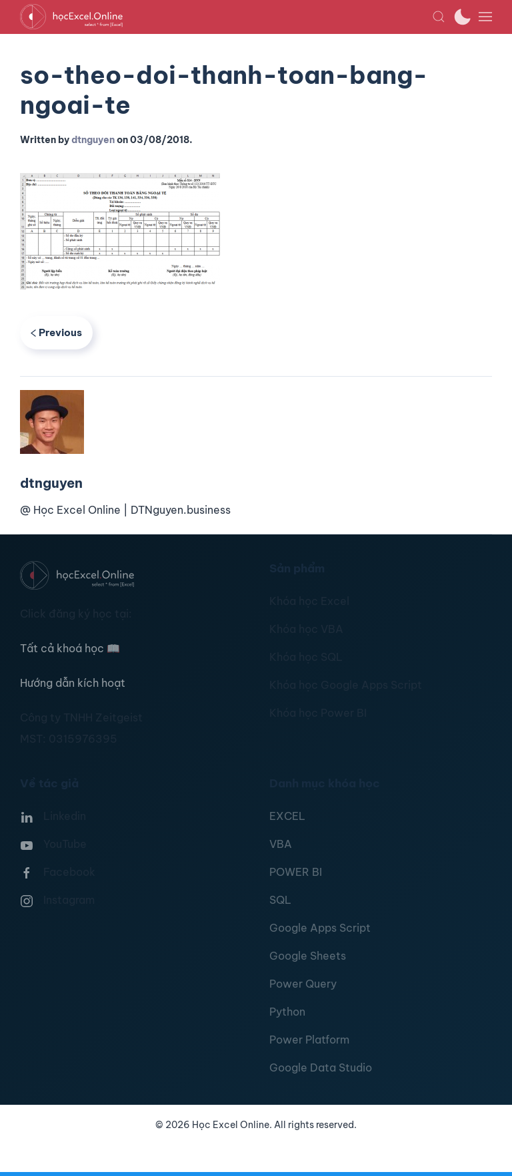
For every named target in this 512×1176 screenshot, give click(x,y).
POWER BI (295, 872)
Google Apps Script (320, 927)
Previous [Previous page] (56, 332)
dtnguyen (93, 140)
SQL (280, 899)
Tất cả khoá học (70, 648)
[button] (438, 16)
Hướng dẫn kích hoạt (72, 682)
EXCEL (287, 816)
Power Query (303, 983)
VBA (280, 844)
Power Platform (309, 1039)
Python (287, 1011)
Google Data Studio (320, 1067)
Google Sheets (307, 955)
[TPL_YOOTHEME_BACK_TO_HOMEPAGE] (226, 16)
